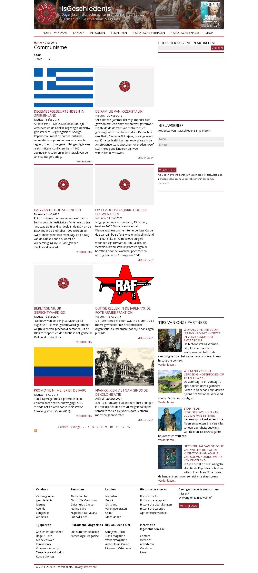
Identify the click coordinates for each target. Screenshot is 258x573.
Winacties (42, 517)
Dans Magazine (115, 536)
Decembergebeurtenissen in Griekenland (59, 113)
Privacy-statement (85, 567)
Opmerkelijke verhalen (154, 513)
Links (143, 552)
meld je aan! (189, 506)
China (108, 513)
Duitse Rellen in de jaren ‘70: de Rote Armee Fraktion (123, 310)
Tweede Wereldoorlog (50, 552)
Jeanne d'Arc (78, 508)
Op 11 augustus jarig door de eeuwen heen (121, 212)
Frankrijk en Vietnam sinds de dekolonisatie (121, 392)
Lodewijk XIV (79, 517)
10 (111, 427)
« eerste (63, 427)
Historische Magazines (87, 525)
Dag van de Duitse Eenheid (57, 210)
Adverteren (147, 544)
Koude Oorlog (45, 556)
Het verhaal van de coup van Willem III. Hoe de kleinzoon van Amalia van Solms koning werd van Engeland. (204, 453)
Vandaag (60, 33)
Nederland (111, 496)
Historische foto (150, 496)
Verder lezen (84, 161)
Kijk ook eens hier (117, 525)
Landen (78, 33)
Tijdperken (119, 33)
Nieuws (40, 504)
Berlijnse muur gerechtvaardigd (49, 310)
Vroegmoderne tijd (48, 548)
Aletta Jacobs (79, 496)
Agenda (40, 508)
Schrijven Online (115, 532)
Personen (97, 33)
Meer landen (113, 517)
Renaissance (44, 544)
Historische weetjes (152, 508)
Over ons (146, 540)
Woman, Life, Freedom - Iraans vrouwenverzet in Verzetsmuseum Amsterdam (202, 335)
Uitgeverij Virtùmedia (118, 548)
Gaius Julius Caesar (82, 504)
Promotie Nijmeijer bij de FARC (60, 390)
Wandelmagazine (116, 540)
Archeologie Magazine (85, 536)
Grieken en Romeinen (49, 532)
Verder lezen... (167, 364)
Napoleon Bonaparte (84, 513)
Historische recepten (153, 500)
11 (117, 427)
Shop (209, 33)
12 (122, 427)
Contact (145, 536)
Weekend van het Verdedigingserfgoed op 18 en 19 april (204, 374)
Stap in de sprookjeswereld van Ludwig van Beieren (201, 411)
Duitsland (111, 504)
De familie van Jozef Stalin (119, 111)
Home (47, 33)
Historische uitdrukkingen (156, 504)
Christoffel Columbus (84, 500)
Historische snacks (185, 33)
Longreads (42, 513)
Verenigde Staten (116, 508)
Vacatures (146, 548)
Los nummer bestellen (85, 532)
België (109, 500)
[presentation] (188, 155)
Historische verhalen (149, 33)
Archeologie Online (117, 544)
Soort (38, 55)
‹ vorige (75, 427)
